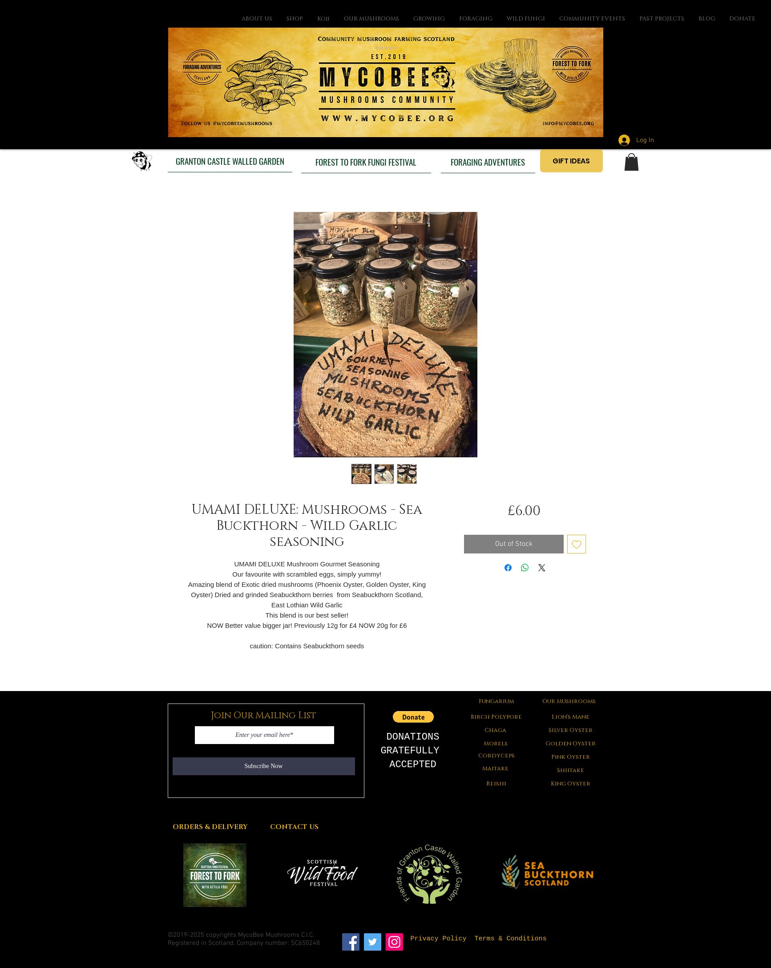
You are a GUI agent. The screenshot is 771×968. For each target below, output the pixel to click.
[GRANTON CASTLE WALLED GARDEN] (230, 160)
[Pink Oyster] (570, 757)
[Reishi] (496, 783)
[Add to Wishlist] (576, 544)
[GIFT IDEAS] (571, 160)
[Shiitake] (570, 770)
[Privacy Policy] (438, 939)
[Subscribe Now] (264, 766)
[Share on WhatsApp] (525, 567)
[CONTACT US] (294, 827)
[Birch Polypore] (496, 717)
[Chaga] (495, 730)
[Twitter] (372, 942)
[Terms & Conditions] (511, 939)
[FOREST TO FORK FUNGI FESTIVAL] (366, 161)
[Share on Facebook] (508, 567)
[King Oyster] (570, 783)
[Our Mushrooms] (569, 701)
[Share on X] (542, 567)
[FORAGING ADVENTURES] (488, 161)
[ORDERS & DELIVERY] (210, 827)
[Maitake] (495, 768)
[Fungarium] (496, 701)
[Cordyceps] (496, 755)
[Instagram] (394, 942)
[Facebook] (350, 942)
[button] (631, 162)
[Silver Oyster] (570, 730)
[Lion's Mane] (570, 717)
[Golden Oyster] (570, 743)
